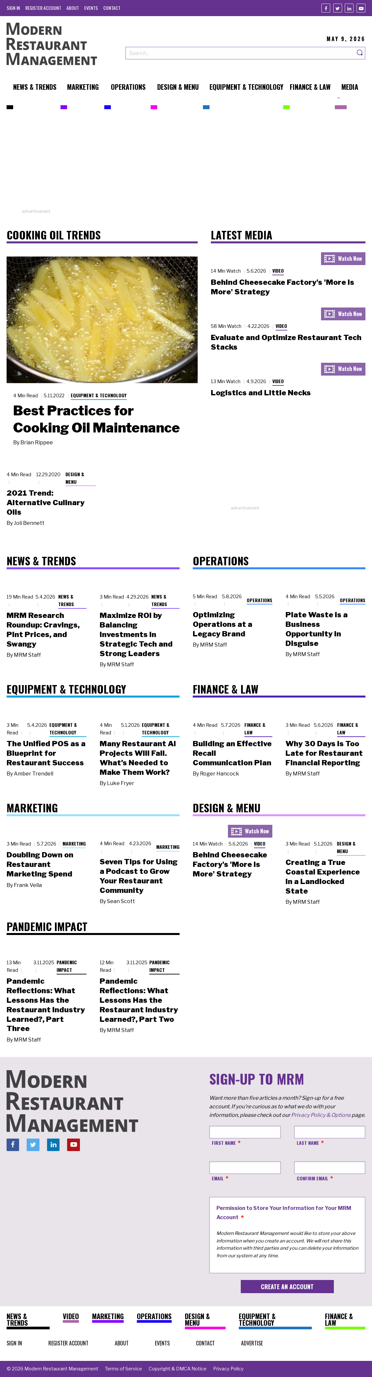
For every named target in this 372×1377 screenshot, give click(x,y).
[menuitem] (13, 7)
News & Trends (66, 600)
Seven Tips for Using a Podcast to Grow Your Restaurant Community (139, 876)
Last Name (308, 1142)
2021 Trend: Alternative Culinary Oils (46, 502)
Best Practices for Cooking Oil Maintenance (96, 419)
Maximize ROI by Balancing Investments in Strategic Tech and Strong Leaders (136, 634)
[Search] (360, 53)
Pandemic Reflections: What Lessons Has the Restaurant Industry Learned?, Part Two (139, 999)
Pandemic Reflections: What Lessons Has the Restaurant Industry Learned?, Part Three (46, 1004)
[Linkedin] (349, 8)
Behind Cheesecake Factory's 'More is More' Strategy (230, 864)
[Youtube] (361, 8)
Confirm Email (312, 1178)
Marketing (74, 843)
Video (278, 270)
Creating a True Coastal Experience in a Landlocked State (322, 876)
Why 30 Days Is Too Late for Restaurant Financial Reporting (324, 753)
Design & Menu (74, 478)
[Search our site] (240, 53)
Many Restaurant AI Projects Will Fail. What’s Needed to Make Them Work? (138, 757)
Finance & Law (254, 728)
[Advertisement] (186, 162)
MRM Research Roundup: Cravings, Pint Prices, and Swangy (43, 629)
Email (218, 1178)
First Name (224, 1142)
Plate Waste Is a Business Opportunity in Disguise (316, 629)
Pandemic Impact (67, 966)
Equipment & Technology (99, 395)
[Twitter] (337, 8)
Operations (259, 600)
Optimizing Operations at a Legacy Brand (222, 624)
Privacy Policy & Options (321, 1115)
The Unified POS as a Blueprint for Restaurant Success (46, 753)
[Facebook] (325, 8)
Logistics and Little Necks (261, 392)
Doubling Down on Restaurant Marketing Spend (40, 864)
